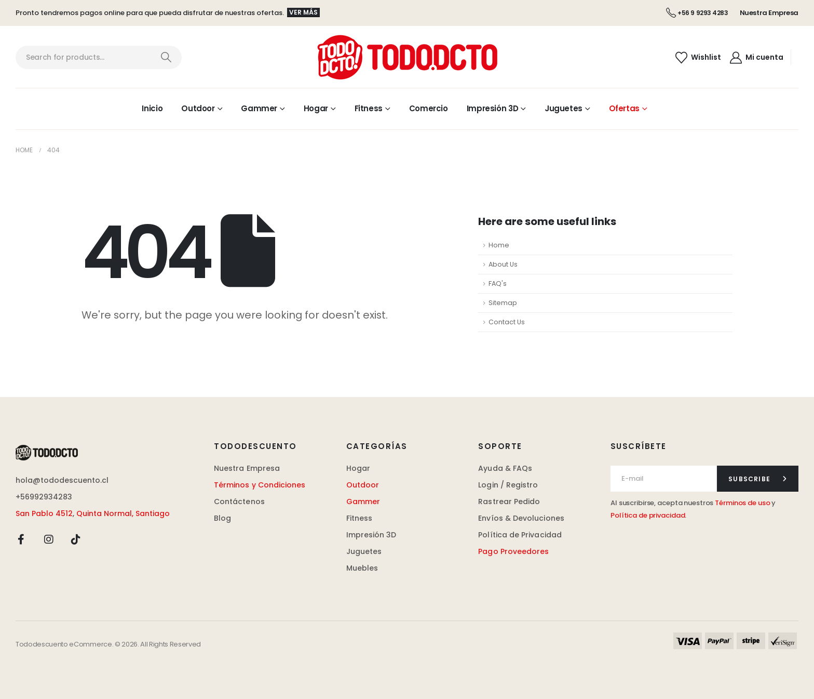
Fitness (369, 108)
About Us (503, 264)
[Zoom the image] (47, 450)
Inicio (152, 108)
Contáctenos (239, 501)
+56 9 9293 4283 (697, 12)
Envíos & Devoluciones (521, 518)
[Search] (166, 57)
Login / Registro (508, 485)
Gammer (259, 108)
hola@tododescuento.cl (62, 480)
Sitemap (503, 302)
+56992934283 (44, 497)
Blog (222, 518)
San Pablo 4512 (44, 513)
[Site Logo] (407, 57)
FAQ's (498, 283)
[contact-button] (757, 479)
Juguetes (563, 108)
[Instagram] (49, 539)
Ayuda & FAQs (505, 468)
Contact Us (507, 322)
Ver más (303, 12)
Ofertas (624, 108)
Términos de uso (742, 503)
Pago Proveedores (513, 551)
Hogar (316, 108)
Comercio (428, 108)
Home (499, 245)
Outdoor (197, 108)
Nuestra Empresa (769, 13)
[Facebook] (21, 539)
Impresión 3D (493, 108)
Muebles (362, 568)
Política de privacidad (647, 515)
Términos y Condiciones (260, 485)
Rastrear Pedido (509, 501)
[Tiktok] (76, 539)
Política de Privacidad (520, 535)
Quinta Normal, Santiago (123, 513)
